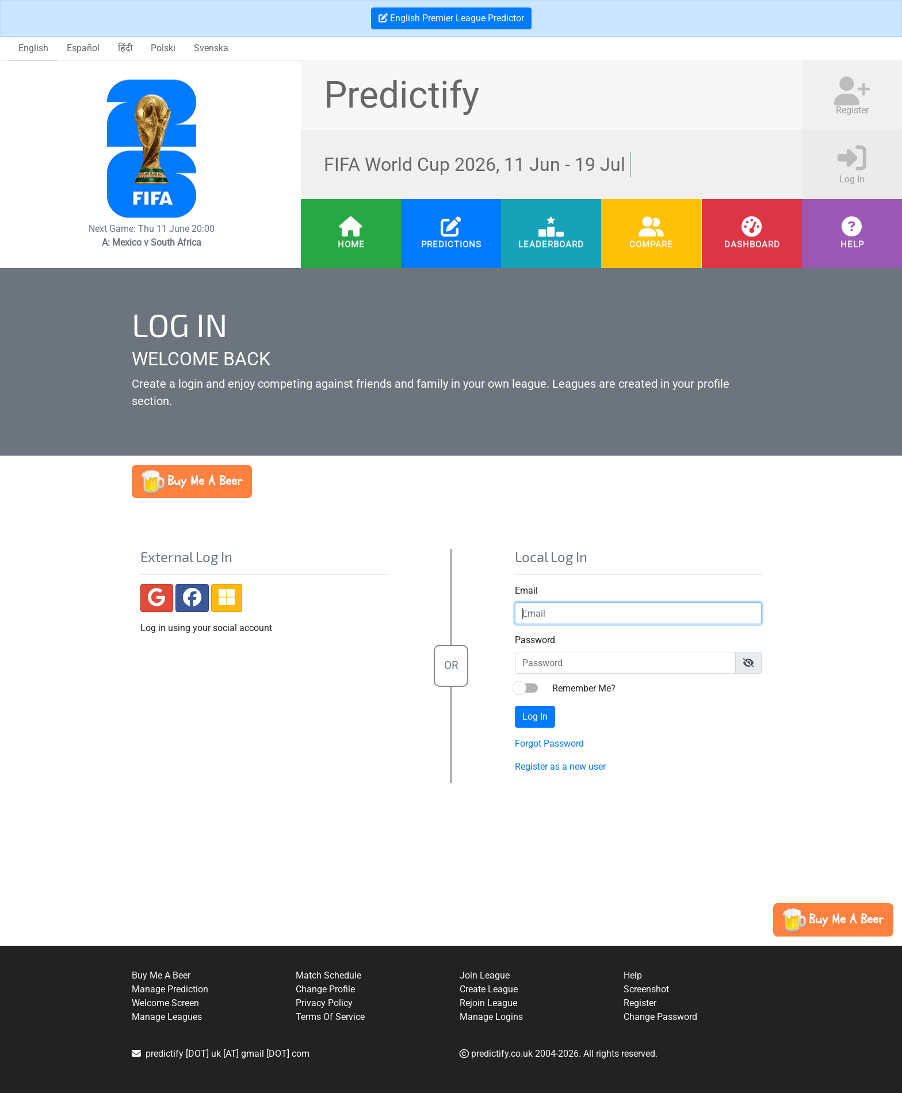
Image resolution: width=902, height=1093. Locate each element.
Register (640, 1003)
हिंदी (125, 48)
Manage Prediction (170, 989)
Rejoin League (488, 1003)
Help (851, 244)
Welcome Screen (165, 1003)
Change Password (660, 1016)
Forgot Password (547, 743)
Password (533, 640)
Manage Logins (491, 1016)
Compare (651, 244)
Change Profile (325, 989)
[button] (192, 481)
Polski (163, 48)
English (33, 48)
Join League (485, 975)
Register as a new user (558, 766)
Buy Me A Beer (161, 975)
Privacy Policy (324, 1003)
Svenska (211, 48)
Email (524, 590)
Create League (489, 989)
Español (83, 48)
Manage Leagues (167, 1016)
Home (350, 244)
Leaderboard (551, 244)
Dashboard (751, 244)
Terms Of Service (330, 1016)
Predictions (451, 244)
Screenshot (646, 989)
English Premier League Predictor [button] (451, 18)
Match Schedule (328, 975)
